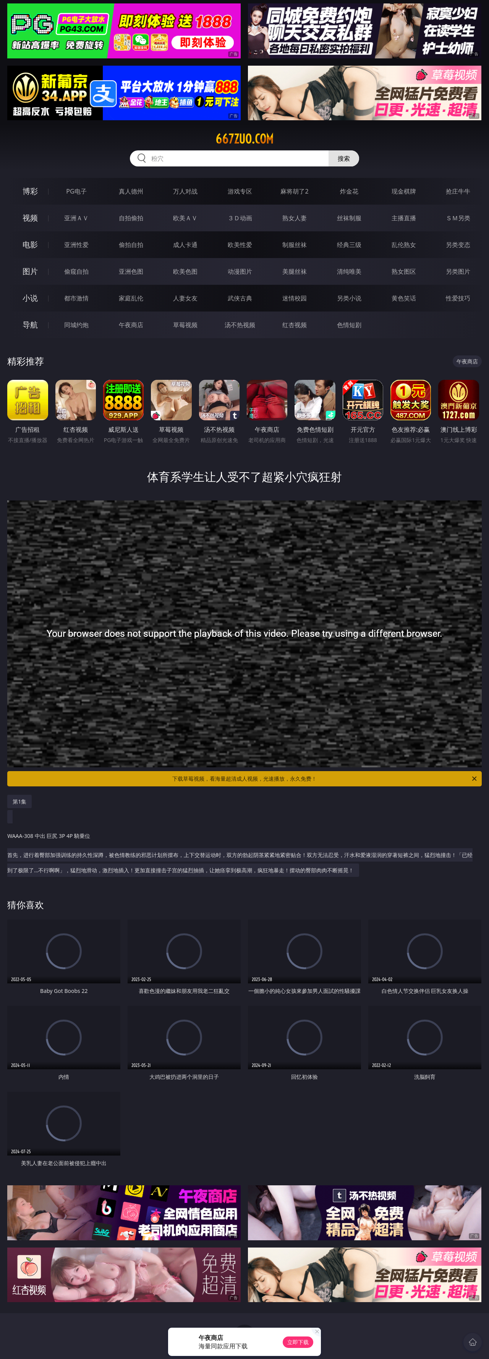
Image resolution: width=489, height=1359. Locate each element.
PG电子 (76, 191)
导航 (30, 325)
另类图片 (458, 271)
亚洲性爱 (76, 244)
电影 (30, 244)
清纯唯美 (349, 271)
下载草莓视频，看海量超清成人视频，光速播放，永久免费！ (325, 778)
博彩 (30, 191)
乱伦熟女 (404, 244)
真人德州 (131, 191)
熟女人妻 (294, 218)
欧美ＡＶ (185, 218)
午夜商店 (131, 325)
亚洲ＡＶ (76, 218)
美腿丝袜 (294, 271)
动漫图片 (240, 271)
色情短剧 (349, 325)
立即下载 (298, 1342)
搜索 (344, 158)
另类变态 (458, 244)
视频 (30, 218)
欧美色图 (185, 271)
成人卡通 (185, 244)
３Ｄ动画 (240, 218)
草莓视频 (185, 325)
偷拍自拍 (131, 244)
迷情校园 (294, 298)
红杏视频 (294, 325)
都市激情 (76, 298)
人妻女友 (185, 298)
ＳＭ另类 (458, 218)
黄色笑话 (404, 298)
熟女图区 (404, 271)
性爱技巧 (458, 298)
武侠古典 (240, 298)
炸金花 (349, 191)
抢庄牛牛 (458, 191)
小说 (30, 298)
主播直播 (404, 218)
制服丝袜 (294, 244)
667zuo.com (244, 139)
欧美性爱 (240, 244)
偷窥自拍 (76, 271)
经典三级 (349, 244)
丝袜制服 (349, 218)
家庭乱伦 (131, 298)
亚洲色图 (131, 271)
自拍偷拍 (131, 218)
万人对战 (185, 191)
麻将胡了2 (294, 191)
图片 (30, 271)
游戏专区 (240, 191)
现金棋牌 (404, 191)
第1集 (19, 801)
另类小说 (349, 298)
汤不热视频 (240, 325)
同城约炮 (76, 325)
